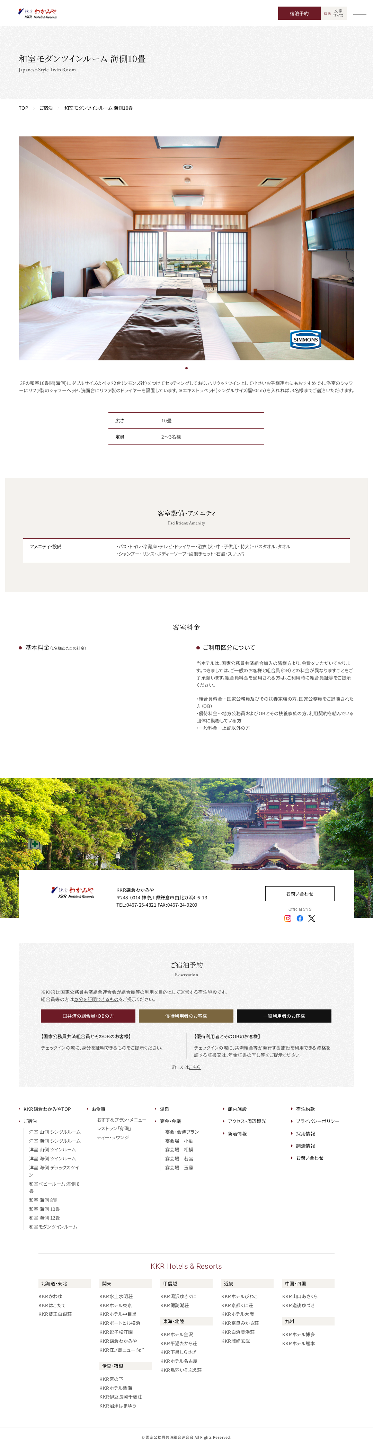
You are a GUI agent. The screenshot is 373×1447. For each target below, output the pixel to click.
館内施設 (237, 1108)
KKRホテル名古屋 (179, 1360)
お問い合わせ (299, 893)
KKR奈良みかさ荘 (240, 1322)
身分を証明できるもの (96, 999)
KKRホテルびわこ (239, 1296)
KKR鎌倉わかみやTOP (47, 1108)
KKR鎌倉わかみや (118, 1340)
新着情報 (237, 1133)
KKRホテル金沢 (176, 1334)
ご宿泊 (30, 1120)
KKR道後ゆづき (298, 1305)
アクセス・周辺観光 (247, 1120)
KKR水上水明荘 (116, 1296)
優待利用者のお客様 (186, 1015)
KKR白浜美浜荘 (238, 1331)
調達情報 (305, 1145)
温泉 (164, 1108)
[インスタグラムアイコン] (287, 918)
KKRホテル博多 (298, 1334)
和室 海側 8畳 (43, 1199)
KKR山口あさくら (300, 1296)
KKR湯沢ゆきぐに (178, 1296)
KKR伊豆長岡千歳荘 (120, 1396)
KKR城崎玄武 (235, 1340)
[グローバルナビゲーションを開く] (359, 13)
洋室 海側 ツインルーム (52, 1158)
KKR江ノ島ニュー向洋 (122, 1349)
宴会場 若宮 (179, 1158)
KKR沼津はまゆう (117, 1405)
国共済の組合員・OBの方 (88, 1015)
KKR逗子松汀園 (116, 1331)
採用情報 (305, 1133)
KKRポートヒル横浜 (119, 1322)
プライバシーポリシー (317, 1120)
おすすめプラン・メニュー (121, 1119)
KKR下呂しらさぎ (178, 1351)
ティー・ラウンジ (113, 1137)
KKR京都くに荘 (237, 1305)
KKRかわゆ (50, 1296)
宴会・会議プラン (182, 1131)
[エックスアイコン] (311, 918)
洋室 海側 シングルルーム (55, 1140)
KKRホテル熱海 (115, 1387)
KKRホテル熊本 (298, 1343)
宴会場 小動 (179, 1140)
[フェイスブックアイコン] (299, 918)
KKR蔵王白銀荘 (55, 1313)
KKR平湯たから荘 (178, 1343)
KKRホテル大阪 (237, 1313)
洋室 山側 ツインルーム (52, 1149)
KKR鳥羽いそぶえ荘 (181, 1369)
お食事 (99, 1108)
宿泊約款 (305, 1108)
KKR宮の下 (111, 1378)
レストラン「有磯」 (114, 1128)
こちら (195, 1066)
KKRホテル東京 (115, 1305)
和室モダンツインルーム (53, 1226)
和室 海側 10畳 (44, 1208)
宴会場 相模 (179, 1149)
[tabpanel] (187, 248)
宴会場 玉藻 (179, 1167)
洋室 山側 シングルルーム (55, 1131)
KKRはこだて (52, 1305)
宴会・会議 (170, 1120)
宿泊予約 (299, 13)
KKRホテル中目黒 (118, 1313)
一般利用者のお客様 (284, 1015)
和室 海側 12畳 (44, 1217)
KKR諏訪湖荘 (174, 1305)
